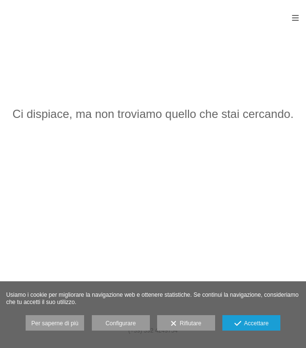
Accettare (251, 324)
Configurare (120, 323)
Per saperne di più (54, 323)
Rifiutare (186, 324)
